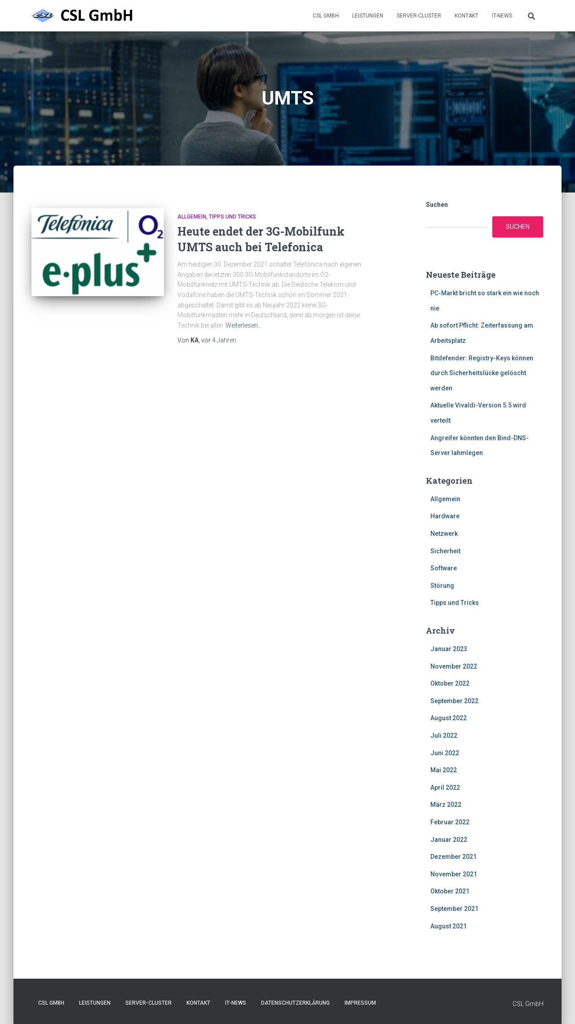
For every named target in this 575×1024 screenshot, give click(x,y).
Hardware (445, 516)
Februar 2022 (449, 822)
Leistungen (367, 16)
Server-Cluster (419, 16)
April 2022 (445, 787)
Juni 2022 (444, 753)
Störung (442, 585)
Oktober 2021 (449, 891)
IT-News (502, 16)
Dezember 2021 (453, 856)
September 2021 (454, 908)
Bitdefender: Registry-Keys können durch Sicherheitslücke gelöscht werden (481, 373)
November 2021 (453, 874)
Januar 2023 (448, 648)
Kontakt (466, 16)
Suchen (437, 204)
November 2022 (453, 666)
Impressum (360, 1003)
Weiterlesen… (244, 325)
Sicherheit (445, 551)
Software (443, 568)
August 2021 (448, 926)
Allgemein (191, 217)
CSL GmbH (326, 16)
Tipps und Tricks (232, 217)
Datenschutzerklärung (295, 1003)
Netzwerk (444, 533)
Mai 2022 (443, 770)
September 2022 (454, 701)
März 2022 (445, 804)
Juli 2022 (443, 735)
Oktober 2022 (449, 683)
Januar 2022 (448, 839)
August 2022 (448, 718)
